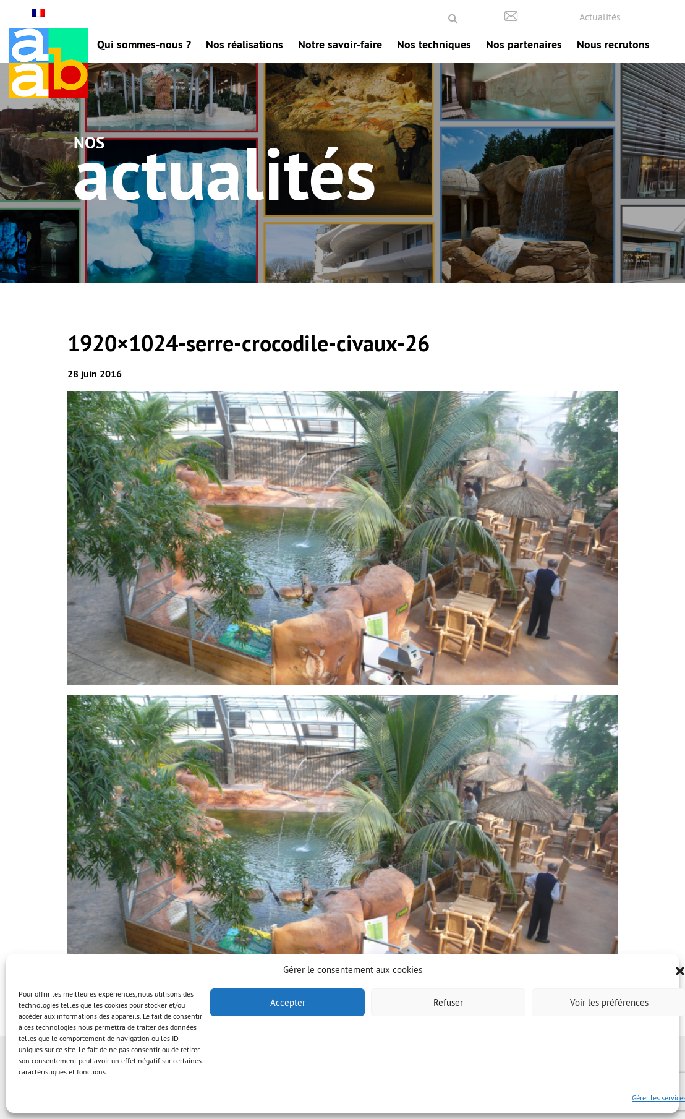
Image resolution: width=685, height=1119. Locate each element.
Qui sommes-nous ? (144, 44)
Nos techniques (434, 44)
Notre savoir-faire (340, 44)
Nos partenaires (524, 44)
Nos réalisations (244, 44)
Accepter (287, 1002)
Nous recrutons (613, 44)
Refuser (448, 1002)
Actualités (600, 17)
